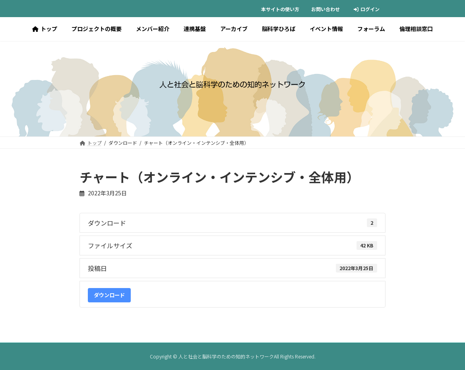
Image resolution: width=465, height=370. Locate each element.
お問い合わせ (325, 9)
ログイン (367, 9)
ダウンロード (109, 295)
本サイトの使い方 (280, 9)
